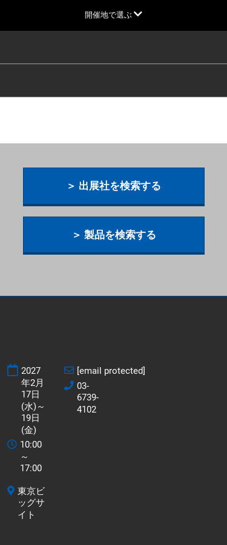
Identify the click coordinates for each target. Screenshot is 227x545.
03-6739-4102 (88, 397)
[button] (114, 186)
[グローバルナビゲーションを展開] (113, 15)
